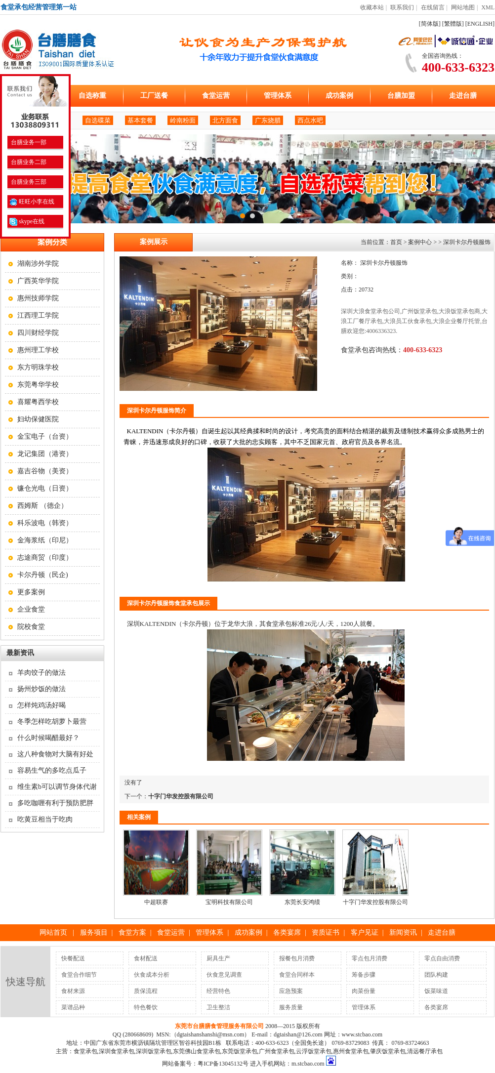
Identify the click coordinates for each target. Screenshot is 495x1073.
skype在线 (26, 221)
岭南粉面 (183, 120)
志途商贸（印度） (45, 557)
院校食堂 (31, 626)
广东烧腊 (268, 120)
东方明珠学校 (38, 367)
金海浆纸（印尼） (45, 540)
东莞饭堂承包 (239, 1051)
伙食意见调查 (224, 974)
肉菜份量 (363, 991)
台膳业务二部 (27, 162)
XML (488, 7)
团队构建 (436, 974)
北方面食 (225, 120)
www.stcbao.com (362, 1034)
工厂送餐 (154, 95)
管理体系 (277, 95)
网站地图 (463, 7)
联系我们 (402, 7)
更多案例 (31, 592)
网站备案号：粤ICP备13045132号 (205, 1063)
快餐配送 (73, 958)
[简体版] (430, 23)
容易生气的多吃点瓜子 (51, 770)
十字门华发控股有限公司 (180, 796)
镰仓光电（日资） (45, 488)
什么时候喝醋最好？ (48, 738)
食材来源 (73, 991)
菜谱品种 (73, 1007)
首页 (396, 242)
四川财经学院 (38, 332)
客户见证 (364, 932)
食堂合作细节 (79, 974)
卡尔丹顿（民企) (42, 574)
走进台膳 (463, 95)
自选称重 (92, 95)
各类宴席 (287, 932)
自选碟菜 (98, 120)
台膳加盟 (401, 95)
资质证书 (325, 932)
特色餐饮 (146, 1007)
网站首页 (53, 932)
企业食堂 (31, 609)
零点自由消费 (442, 958)
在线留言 (433, 7)
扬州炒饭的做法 (41, 689)
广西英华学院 (38, 281)
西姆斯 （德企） (42, 505)
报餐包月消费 (297, 958)
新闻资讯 (403, 932)
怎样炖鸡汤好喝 (41, 705)
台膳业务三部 (27, 181)
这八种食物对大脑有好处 (55, 754)
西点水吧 (310, 120)
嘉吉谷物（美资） (45, 471)
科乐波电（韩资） (45, 523)
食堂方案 (132, 932)
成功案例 (339, 95)
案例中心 (420, 242)
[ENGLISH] (480, 23)
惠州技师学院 (38, 298)
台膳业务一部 (27, 142)
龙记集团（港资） (45, 453)
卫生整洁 (218, 1007)
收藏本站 (372, 7)
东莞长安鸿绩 (302, 902)
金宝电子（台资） (45, 436)
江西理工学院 (38, 315)
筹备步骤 (363, 974)
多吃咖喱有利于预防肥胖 (55, 803)
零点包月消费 (369, 958)
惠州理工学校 (38, 350)
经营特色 (218, 991)
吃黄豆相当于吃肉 (45, 819)
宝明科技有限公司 (229, 902)
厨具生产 (218, 958)
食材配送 (146, 958)
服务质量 (291, 1007)
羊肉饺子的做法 (41, 672)
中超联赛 (156, 902)
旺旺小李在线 (31, 201)
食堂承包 (278, 623)
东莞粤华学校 (38, 384)
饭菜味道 (436, 991)
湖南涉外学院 (38, 263)
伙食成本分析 (151, 974)
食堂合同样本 (297, 974)
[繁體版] (453, 23)
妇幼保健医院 (38, 419)
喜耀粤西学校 (38, 402)
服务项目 (94, 932)
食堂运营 (216, 95)
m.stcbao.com (308, 1063)
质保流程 (146, 991)
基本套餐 (140, 120)
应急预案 (291, 991)
